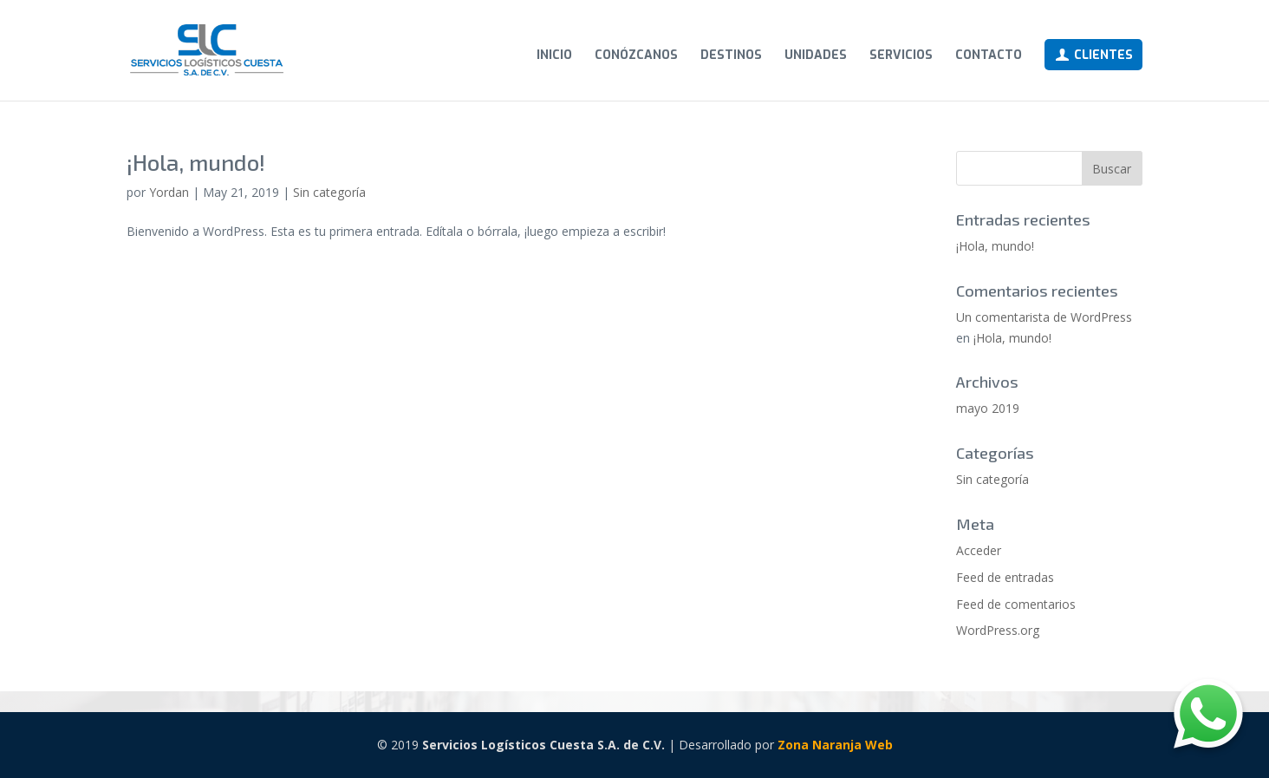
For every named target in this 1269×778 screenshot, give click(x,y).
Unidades (815, 56)
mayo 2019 (987, 408)
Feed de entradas (1005, 577)
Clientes (1094, 55)
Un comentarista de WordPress (1044, 317)
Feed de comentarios (1016, 604)
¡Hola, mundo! (196, 161)
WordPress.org (997, 630)
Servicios (901, 56)
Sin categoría (329, 192)
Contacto (988, 56)
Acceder (978, 550)
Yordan (169, 192)
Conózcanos (636, 56)
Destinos (731, 56)
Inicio (554, 56)
